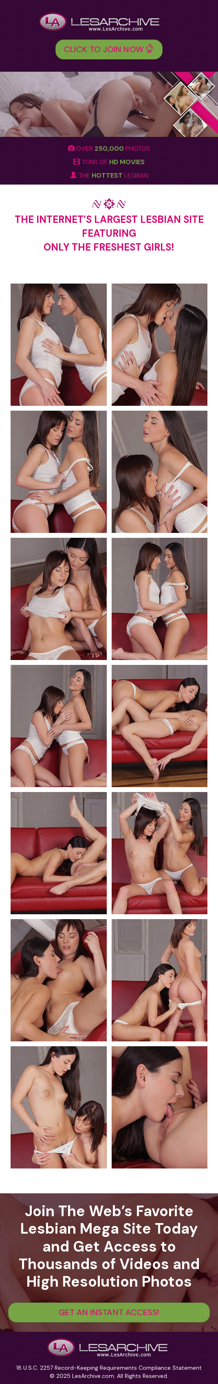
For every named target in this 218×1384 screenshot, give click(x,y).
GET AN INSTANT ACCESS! (109, 1312)
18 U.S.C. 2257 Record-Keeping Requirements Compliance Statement (109, 1367)
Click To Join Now (109, 49)
